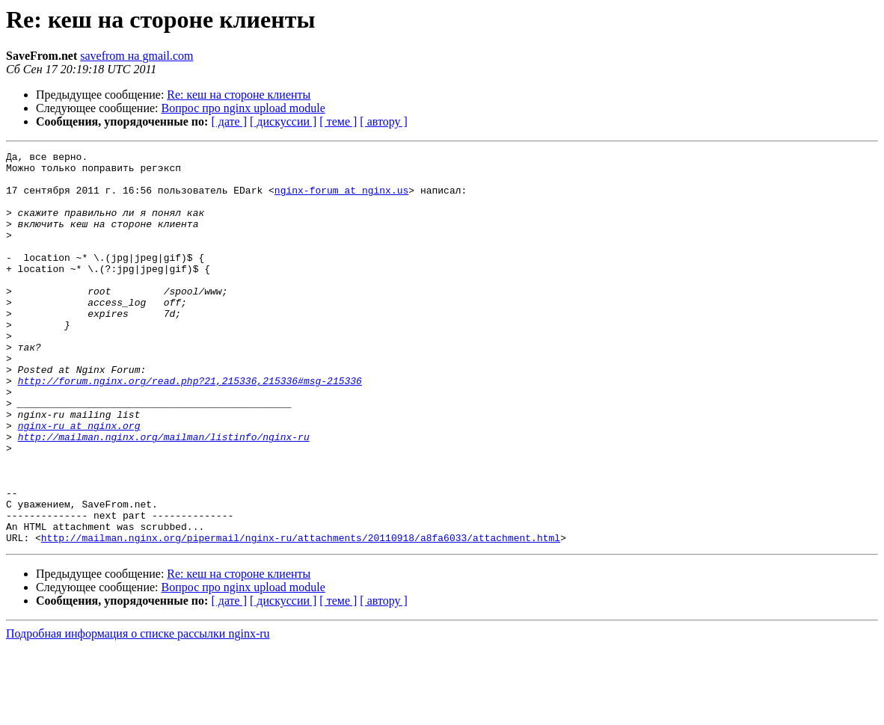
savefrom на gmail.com (136, 55)
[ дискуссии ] (283, 121)
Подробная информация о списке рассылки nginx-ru (138, 712)
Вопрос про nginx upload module (243, 108)
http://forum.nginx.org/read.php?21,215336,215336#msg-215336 (190, 427)
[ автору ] (383, 121)
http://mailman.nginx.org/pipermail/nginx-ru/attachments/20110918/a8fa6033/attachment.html (300, 616)
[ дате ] (229, 121)
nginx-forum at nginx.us (341, 199)
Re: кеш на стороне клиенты (238, 94)
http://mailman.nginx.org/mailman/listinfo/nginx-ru (164, 495)
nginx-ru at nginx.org (79, 481)
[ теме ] (338, 121)
